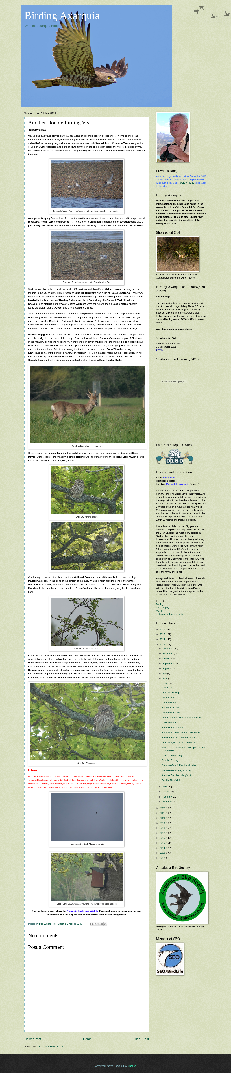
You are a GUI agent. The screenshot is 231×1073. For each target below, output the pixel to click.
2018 (162, 828)
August (166, 668)
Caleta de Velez (170, 722)
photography (162, 607)
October (166, 658)
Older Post (141, 1039)
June (165, 678)
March (165, 791)
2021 (162, 813)
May (164, 683)
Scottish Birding (170, 760)
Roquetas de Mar (171, 707)
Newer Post (32, 1039)
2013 (162, 853)
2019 (162, 823)
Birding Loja (168, 687)
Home (87, 1039)
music (159, 610)
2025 (162, 634)
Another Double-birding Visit (176, 775)
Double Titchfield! (171, 780)
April (165, 786)
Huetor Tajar (168, 697)
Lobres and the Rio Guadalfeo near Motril (183, 717)
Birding (159, 604)
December (168, 648)
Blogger (132, 1066)
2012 (162, 858)
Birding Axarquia (62, 15)
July (164, 673)
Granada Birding (170, 692)
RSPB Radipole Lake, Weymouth (179, 737)
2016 (162, 838)
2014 (162, 848)
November (168, 653)
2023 (162, 644)
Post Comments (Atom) (51, 1046)
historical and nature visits (169, 614)
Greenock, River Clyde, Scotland (179, 742)
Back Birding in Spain (173, 727)
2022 (162, 808)
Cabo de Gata (169, 702)
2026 (162, 629)
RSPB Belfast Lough (172, 755)
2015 (162, 843)
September (168, 663)
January (166, 801)
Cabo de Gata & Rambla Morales (179, 765)
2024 (162, 639)
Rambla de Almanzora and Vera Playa (181, 732)
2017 (162, 833)
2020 (162, 818)
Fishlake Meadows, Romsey (176, 770)
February (167, 796)
